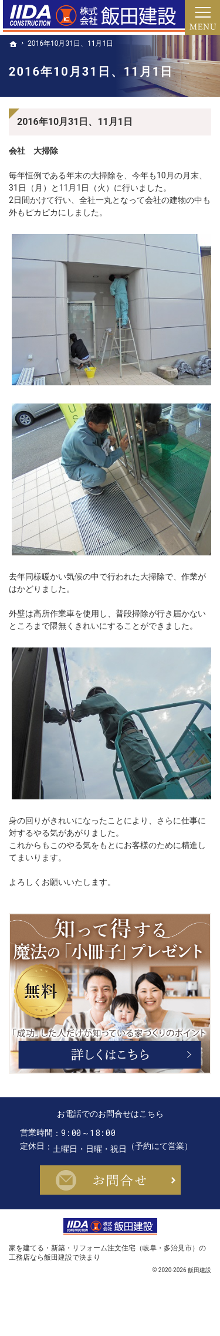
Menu (202, 17)
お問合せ (110, 1202)
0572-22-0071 (121, 1132)
